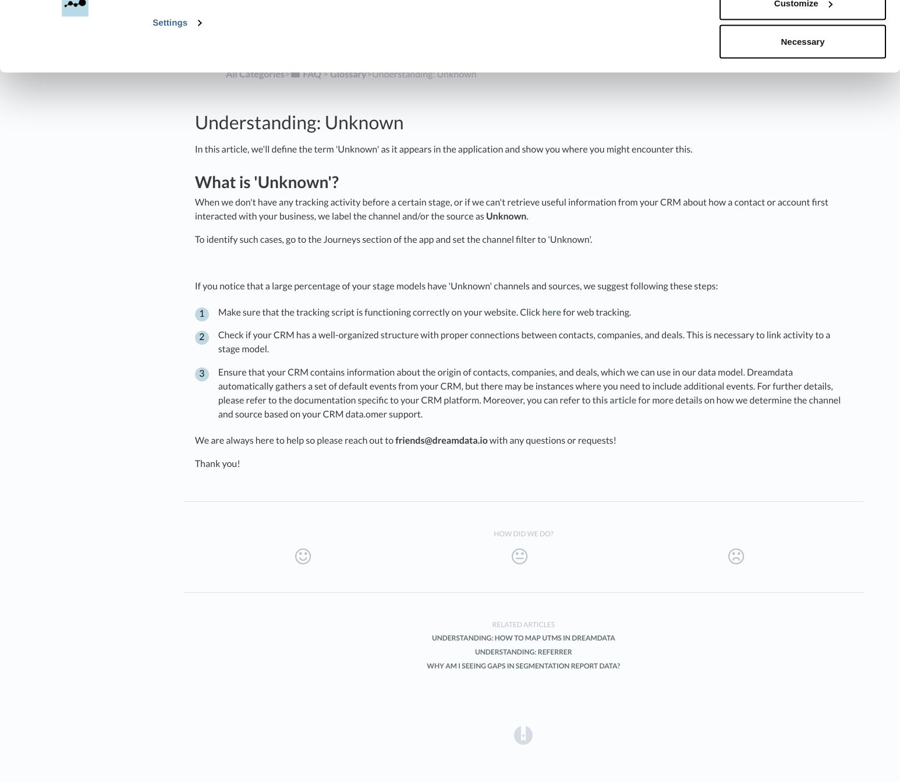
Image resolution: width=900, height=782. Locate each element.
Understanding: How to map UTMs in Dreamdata (523, 638)
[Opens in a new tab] (523, 734)
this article (615, 400)
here (551, 312)
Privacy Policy (433, 56)
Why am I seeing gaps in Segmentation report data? (523, 665)
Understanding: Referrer (523, 651)
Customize (803, 69)
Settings (170, 88)
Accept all (803, 31)
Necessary (802, 107)
